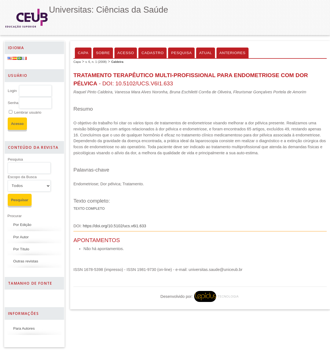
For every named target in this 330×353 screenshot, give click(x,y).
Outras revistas (25, 261)
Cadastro (152, 53)
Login (12, 91)
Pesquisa (15, 159)
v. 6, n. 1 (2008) (96, 61)
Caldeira (117, 61)
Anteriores (232, 53)
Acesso (125, 53)
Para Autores (24, 328)
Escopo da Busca (22, 177)
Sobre (103, 53)
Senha (13, 103)
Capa (83, 53)
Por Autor (21, 237)
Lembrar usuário (27, 112)
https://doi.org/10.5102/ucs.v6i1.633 (114, 226)
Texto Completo (89, 209)
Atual (205, 53)
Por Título (21, 249)
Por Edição (22, 225)
